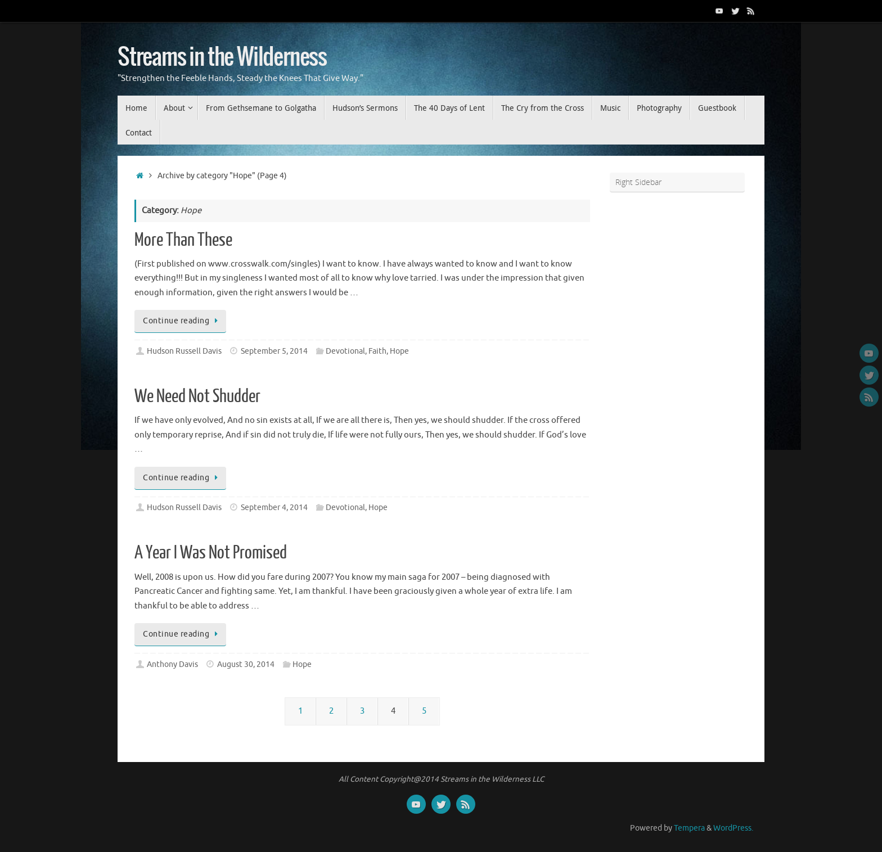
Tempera (689, 828)
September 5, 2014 (274, 351)
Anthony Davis (172, 664)
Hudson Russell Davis (184, 351)
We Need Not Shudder (197, 396)
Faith (377, 351)
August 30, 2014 (245, 664)
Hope (399, 351)
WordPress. (733, 828)
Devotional (345, 351)
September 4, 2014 (274, 507)
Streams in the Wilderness (222, 57)
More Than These (183, 240)
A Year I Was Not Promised (210, 553)
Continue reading (182, 321)
